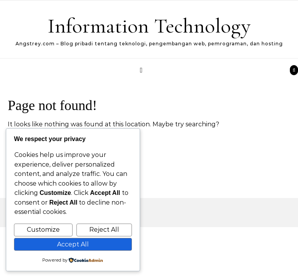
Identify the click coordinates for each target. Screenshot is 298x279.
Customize (43, 229)
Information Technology (149, 25)
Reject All (104, 229)
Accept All (73, 244)
